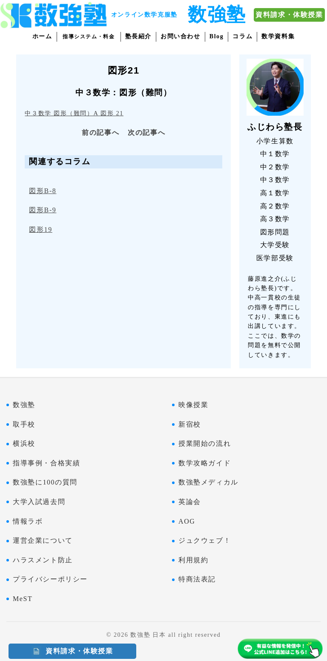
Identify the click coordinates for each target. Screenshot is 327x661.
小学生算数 (275, 141)
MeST (22, 598)
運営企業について (43, 540)
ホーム (42, 36)
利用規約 (193, 560)
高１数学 (275, 193)
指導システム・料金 (89, 37)
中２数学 (275, 167)
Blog (216, 36)
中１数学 (275, 153)
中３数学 (275, 179)
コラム (242, 36)
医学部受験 (275, 258)
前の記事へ (100, 132)
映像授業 (193, 404)
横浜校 (24, 443)
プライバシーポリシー (50, 579)
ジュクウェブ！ (204, 540)
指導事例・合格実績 (46, 463)
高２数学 (275, 206)
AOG (186, 521)
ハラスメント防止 (43, 560)
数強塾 (24, 404)
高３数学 (275, 218)
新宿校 (189, 424)
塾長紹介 (138, 36)
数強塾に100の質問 (45, 482)
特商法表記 (197, 579)
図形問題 (275, 232)
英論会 (189, 501)
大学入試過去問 (39, 501)
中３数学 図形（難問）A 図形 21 (74, 113)
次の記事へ (146, 132)
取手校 (24, 424)
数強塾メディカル (208, 482)
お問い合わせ (181, 36)
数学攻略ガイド (204, 463)
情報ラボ (28, 521)
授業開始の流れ (204, 443)
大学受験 (275, 244)
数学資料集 (278, 36)
